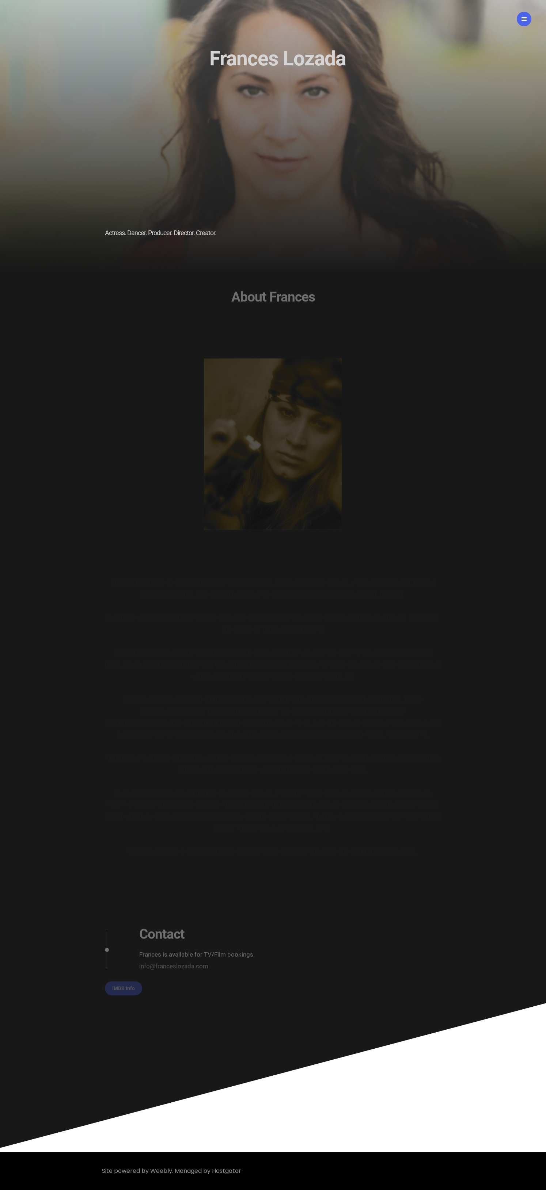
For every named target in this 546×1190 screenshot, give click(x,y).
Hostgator (226, 1171)
